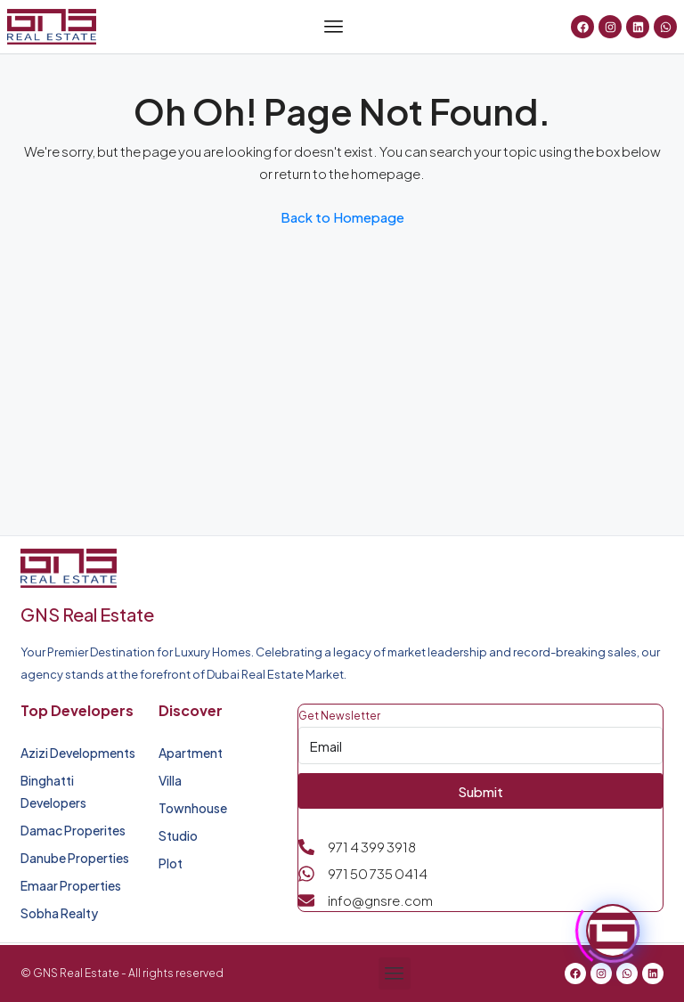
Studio (178, 835)
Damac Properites (73, 830)
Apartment (191, 753)
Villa (170, 780)
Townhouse (193, 808)
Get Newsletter (339, 715)
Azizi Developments (77, 753)
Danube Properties (74, 858)
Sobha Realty (59, 913)
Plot (171, 863)
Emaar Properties (70, 885)
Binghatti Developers (53, 791)
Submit (480, 791)
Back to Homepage (342, 216)
